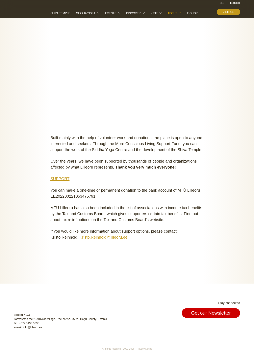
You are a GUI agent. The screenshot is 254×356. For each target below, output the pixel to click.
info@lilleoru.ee (32, 327)
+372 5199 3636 (29, 323)
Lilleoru (26, 11)
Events (110, 13)
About (172, 13)
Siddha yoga (85, 13)
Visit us (228, 12)
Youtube (236, 326)
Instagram (227, 326)
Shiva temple (60, 13)
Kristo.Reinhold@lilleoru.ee (104, 237)
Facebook (218, 326)
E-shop (192, 13)
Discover (133, 13)
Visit (154, 13)
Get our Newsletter (211, 313)
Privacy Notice (144, 349)
